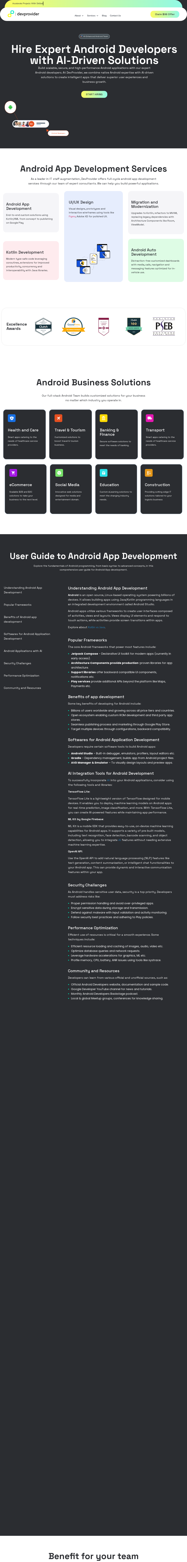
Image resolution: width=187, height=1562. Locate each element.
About (79, 15)
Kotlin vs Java (96, 627)
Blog (104, 15)
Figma (72, 216)
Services (93, 15)
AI (108, 780)
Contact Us (115, 15)
